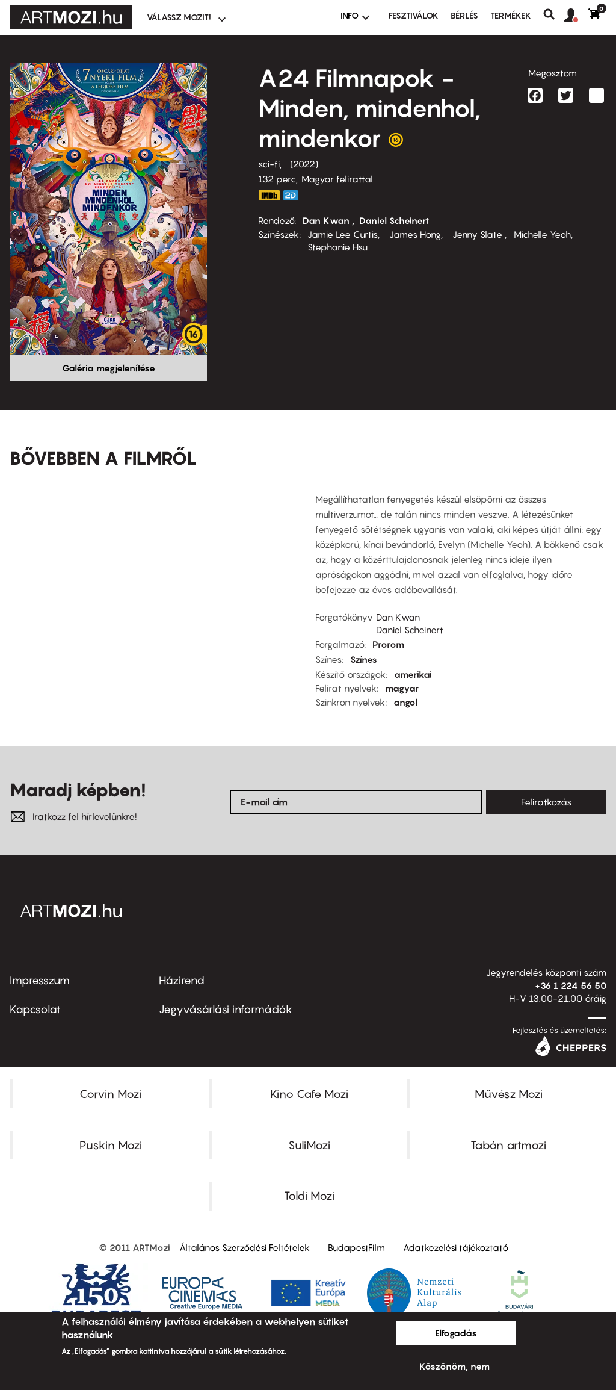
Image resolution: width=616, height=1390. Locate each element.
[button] (576, 15)
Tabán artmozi (508, 1145)
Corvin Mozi (110, 1093)
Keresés (553, 14)
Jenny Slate (477, 234)
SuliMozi (309, 1145)
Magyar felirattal (337, 178)
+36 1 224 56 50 (570, 985)
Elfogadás (456, 1332)
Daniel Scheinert (394, 220)
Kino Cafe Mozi (309, 1093)
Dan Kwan (327, 220)
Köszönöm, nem (454, 1366)
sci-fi (269, 163)
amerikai (413, 674)
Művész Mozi (509, 1093)
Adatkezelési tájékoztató (455, 1247)
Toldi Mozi (309, 1195)
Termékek (510, 15)
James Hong (414, 234)
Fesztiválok (414, 15)
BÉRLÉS (464, 15)
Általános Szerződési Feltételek (244, 1247)
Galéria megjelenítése (108, 367)
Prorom (388, 644)
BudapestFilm (356, 1247)
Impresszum (40, 980)
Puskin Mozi (110, 1145)
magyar (402, 688)
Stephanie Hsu (337, 246)
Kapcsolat (35, 1009)
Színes (363, 659)
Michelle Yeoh (542, 234)
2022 (304, 163)
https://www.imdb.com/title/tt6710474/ (269, 195)
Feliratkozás (546, 801)
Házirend (182, 980)
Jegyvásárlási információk (225, 1009)
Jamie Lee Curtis (342, 234)
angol (405, 702)
